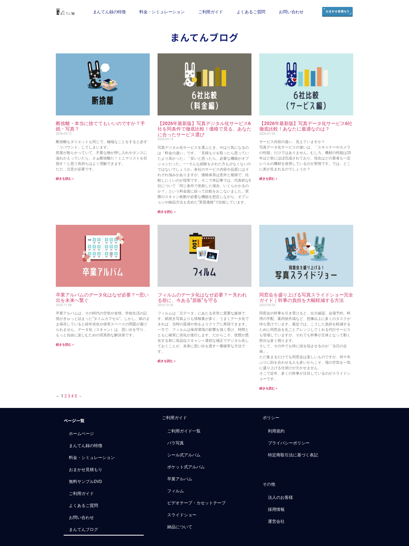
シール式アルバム (184, 454)
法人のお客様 (280, 497)
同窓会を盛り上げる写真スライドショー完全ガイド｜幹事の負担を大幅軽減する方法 (306, 297)
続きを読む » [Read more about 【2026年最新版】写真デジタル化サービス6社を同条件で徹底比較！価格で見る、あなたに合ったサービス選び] (167, 212)
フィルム (175, 490)
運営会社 (276, 521)
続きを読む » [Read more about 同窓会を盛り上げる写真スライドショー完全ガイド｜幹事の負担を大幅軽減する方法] (268, 388)
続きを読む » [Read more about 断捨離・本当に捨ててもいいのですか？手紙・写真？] (65, 179)
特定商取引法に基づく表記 (293, 454)
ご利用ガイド (210, 11)
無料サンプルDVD (85, 481)
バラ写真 (175, 442)
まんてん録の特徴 (109, 11)
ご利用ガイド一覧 (184, 431)
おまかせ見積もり (85, 469)
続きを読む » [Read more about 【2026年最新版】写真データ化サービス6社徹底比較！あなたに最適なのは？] (268, 179)
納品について (179, 526)
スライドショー (181, 514)
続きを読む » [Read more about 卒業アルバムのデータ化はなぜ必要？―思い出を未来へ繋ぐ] (65, 344)
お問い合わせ (291, 11)
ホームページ (81, 433)
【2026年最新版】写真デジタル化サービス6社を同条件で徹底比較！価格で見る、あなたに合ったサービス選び (204, 129)
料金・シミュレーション (162, 11)
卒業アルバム (179, 478)
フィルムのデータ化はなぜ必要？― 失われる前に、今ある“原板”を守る (202, 297)
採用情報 (276, 509)
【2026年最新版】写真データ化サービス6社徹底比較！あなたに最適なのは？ (305, 126)
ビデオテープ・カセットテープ (196, 502)
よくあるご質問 (251, 11)
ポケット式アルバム (186, 466)
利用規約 (276, 431)
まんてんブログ (83, 529)
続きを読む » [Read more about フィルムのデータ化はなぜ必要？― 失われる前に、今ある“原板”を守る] (167, 361)
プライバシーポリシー (289, 442)
